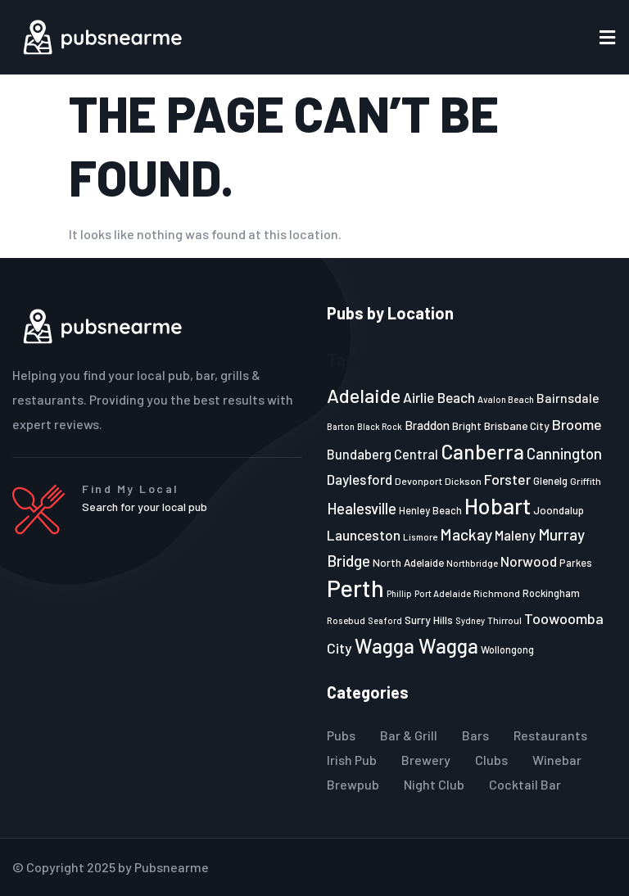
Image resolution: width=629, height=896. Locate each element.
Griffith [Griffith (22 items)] (585, 480)
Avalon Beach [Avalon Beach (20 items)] (505, 399)
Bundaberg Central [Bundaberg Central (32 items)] (382, 454)
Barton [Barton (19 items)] (341, 426)
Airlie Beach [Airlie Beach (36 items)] (439, 397)
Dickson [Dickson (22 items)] (463, 480)
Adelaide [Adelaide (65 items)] (363, 395)
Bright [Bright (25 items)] (467, 425)
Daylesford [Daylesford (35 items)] (359, 479)
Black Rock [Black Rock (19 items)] (379, 426)
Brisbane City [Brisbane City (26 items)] (517, 425)
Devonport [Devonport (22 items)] (418, 480)
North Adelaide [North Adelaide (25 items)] (408, 562)
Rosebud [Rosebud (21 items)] (346, 620)
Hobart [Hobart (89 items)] (497, 505)
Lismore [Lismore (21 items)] (420, 536)
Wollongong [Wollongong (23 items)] (507, 649)
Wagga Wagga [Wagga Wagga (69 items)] (416, 645)
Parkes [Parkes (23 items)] (575, 562)
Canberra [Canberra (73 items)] (482, 451)
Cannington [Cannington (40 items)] (564, 454)
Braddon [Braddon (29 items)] (427, 425)
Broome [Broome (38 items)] (577, 424)
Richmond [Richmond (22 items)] (496, 593)
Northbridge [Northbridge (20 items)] (472, 563)
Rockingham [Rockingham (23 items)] (551, 593)
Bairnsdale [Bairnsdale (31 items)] (568, 397)
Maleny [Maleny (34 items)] (515, 535)
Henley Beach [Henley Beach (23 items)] (430, 510)
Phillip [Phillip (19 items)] (399, 593)
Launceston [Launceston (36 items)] (363, 535)
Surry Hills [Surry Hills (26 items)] (429, 620)
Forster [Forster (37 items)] (507, 479)
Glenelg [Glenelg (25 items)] (550, 480)
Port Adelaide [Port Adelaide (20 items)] (442, 593)
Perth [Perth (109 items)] (355, 587)
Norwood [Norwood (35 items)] (528, 561)
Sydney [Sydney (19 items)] (470, 620)
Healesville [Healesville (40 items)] (361, 509)
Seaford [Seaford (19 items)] (385, 620)
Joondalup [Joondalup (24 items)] (558, 510)
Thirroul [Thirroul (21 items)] (504, 620)
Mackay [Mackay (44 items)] (466, 534)
